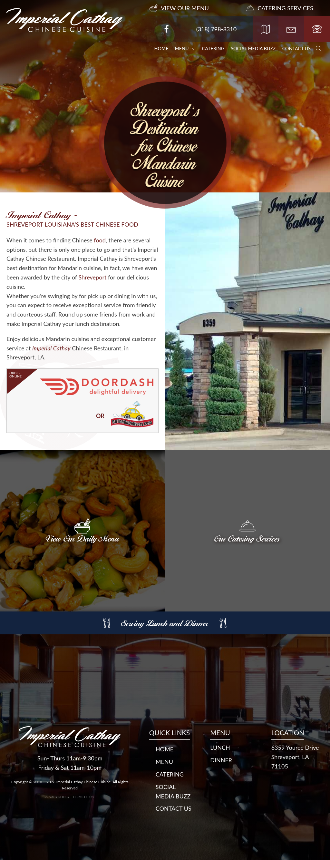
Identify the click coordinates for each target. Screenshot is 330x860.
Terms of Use (84, 797)
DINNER (221, 760)
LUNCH (220, 747)
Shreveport (92, 277)
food (100, 240)
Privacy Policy (57, 797)
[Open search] (319, 48)
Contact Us (296, 48)
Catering (213, 48)
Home (161, 48)
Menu (185, 48)
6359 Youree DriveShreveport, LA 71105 (295, 757)
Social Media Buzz (253, 48)
